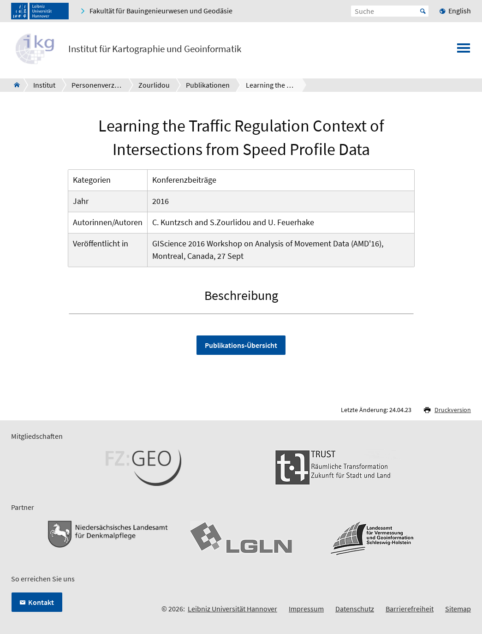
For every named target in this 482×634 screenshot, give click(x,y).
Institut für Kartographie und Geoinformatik (154, 48)
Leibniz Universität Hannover (232, 608)
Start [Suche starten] (422, 11)
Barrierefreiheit (410, 608)
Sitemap (458, 608)
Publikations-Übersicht (241, 345)
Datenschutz (354, 608)
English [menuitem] (459, 10)
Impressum (306, 608)
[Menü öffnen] (463, 50)
